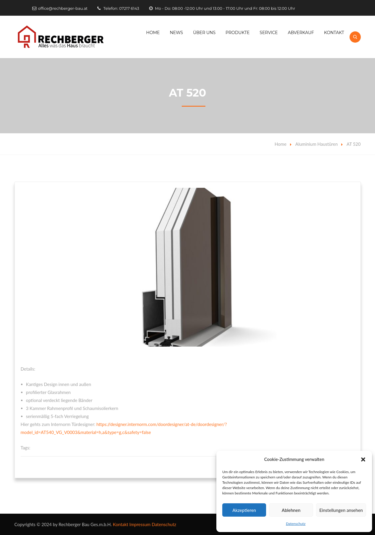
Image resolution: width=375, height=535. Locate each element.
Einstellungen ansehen (341, 510)
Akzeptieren (244, 510)
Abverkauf (301, 32)
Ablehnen (291, 510)
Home (153, 32)
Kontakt (334, 32)
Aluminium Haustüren (316, 144)
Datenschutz (295, 523)
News (176, 32)
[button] (363, 459)
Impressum (140, 524)
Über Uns (204, 32)
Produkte (238, 32)
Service (269, 32)
